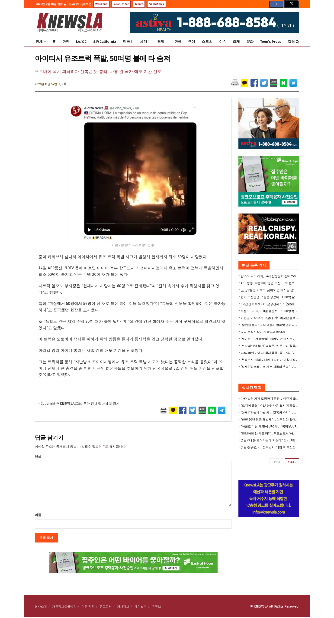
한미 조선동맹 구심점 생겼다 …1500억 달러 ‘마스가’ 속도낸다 (269, 297)
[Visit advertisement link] (268, 498)
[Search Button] (297, 41)
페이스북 (141, 607)
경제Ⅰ (162, 41)
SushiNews (156, 4)
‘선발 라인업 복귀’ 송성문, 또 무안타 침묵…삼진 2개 (269, 346)
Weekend (101, 4)
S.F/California (104, 41)
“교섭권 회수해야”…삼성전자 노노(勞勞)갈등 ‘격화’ (269, 304)
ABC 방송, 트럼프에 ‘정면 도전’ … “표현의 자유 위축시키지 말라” (269, 283)
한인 (65, 41)
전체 (39, 41)
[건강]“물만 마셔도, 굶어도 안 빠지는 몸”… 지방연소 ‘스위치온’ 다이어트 (269, 290)
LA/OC (81, 41)
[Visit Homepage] (69, 22)
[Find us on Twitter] (291, 4)
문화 (250, 41)
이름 (38, 516)
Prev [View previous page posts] (275, 462)
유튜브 (156, 607)
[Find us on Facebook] (276, 4)
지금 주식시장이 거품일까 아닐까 (263, 332)
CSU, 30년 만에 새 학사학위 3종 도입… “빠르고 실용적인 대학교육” (269, 353)
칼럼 (291, 41)
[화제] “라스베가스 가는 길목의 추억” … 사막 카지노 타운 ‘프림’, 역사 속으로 (269, 366)
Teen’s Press (270, 41)
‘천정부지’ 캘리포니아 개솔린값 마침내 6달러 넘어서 (269, 360)
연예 (191, 41)
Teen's (139, 4)
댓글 (39, 457)
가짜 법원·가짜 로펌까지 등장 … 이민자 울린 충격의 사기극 (269, 398)
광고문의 (106, 607)
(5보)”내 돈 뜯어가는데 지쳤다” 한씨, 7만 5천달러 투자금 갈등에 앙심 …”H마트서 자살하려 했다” (269, 440)
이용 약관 (88, 607)
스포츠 (207, 41)
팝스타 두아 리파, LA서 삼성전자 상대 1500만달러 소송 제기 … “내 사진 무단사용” (269, 276)
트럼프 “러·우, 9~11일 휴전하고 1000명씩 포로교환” (269, 311)
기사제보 (123, 607)
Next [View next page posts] (292, 462)
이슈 (222, 41)
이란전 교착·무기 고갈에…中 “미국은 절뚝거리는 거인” (269, 318)
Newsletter (121, 4)
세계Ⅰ (145, 41)
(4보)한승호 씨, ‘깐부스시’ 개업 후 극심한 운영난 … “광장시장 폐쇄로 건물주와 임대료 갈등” (269, 447)
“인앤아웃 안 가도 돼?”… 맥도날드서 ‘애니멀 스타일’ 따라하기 (269, 433)
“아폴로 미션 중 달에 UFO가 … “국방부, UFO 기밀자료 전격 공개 (269, 426)
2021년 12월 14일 (46, 84)
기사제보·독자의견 (79, 4)
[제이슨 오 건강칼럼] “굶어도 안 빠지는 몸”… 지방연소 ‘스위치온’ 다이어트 (269, 339)
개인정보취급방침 (64, 607)
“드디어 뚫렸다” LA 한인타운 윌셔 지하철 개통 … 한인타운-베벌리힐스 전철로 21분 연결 (269, 405)
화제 (236, 41)
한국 (177, 41)
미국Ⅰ (128, 41)
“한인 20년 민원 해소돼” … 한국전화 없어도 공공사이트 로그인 (269, 419)
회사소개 (41, 607)
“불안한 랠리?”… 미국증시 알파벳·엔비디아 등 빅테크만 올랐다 (269, 325)
